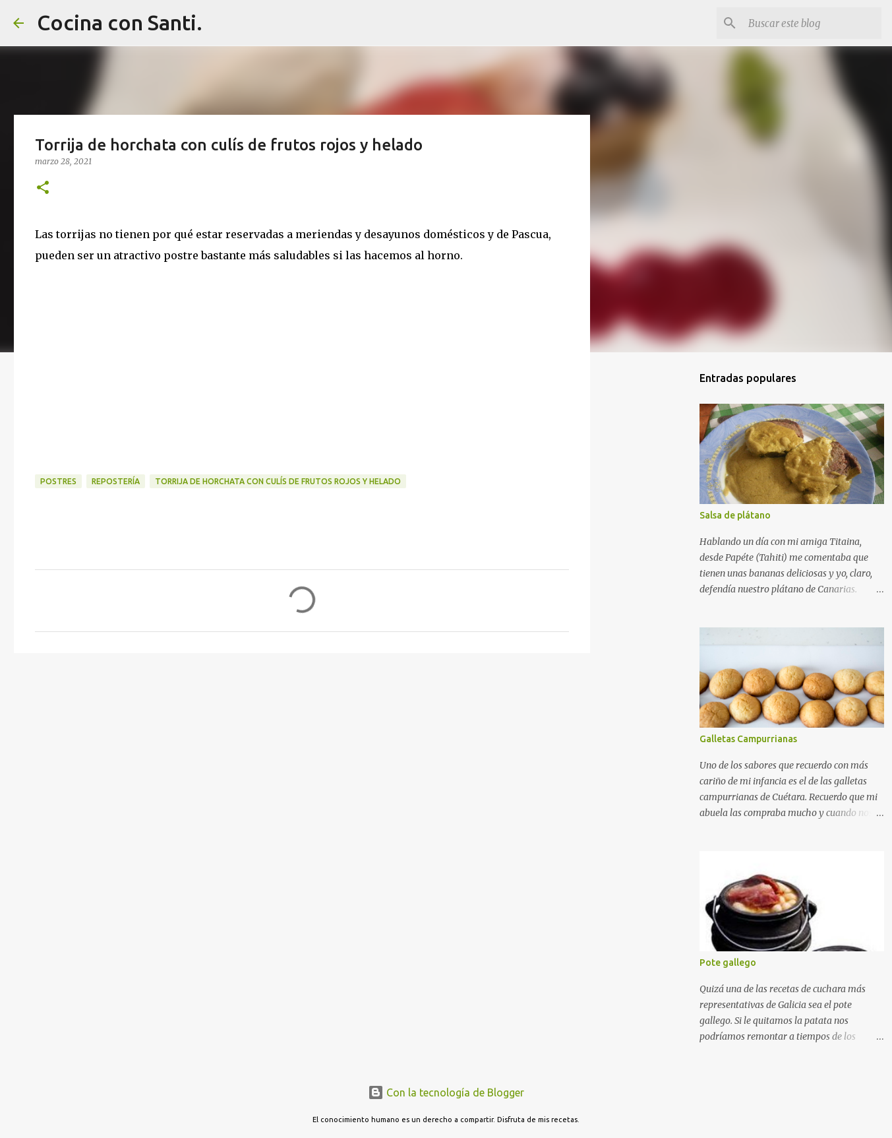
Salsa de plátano (735, 515)
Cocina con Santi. (119, 22)
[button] (43, 188)
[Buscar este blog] (812, 23)
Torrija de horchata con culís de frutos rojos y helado (278, 481)
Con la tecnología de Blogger (446, 1092)
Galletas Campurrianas (748, 739)
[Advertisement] (302, 765)
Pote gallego (727, 962)
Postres (58, 481)
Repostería (116, 481)
